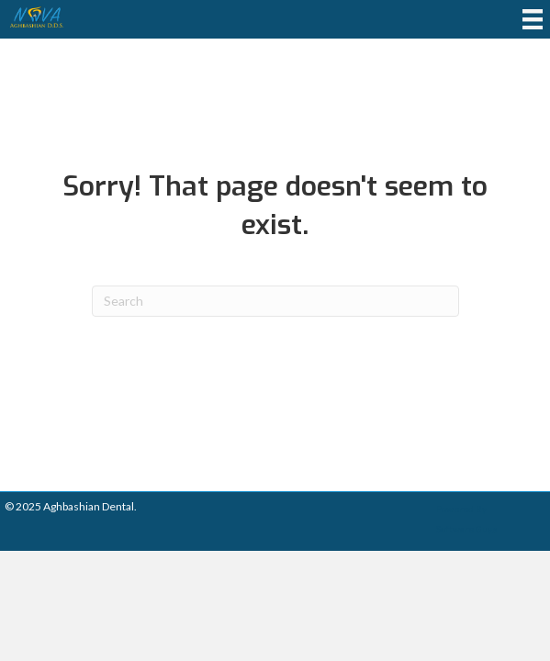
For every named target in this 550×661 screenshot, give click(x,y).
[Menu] (532, 19)
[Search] (275, 301)
